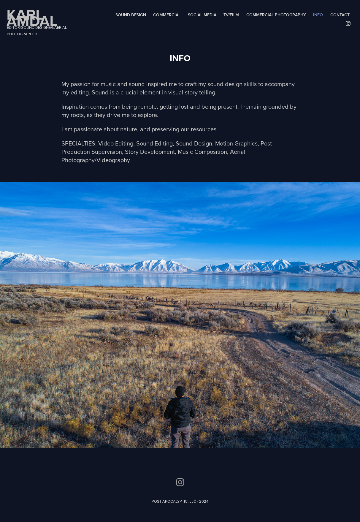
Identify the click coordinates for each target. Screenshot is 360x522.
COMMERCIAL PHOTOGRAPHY (276, 15)
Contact (340, 15)
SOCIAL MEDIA (202, 15)
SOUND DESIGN (130, 15)
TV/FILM (231, 15)
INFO (318, 15)
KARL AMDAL (32, 17)
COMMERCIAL (166, 15)
